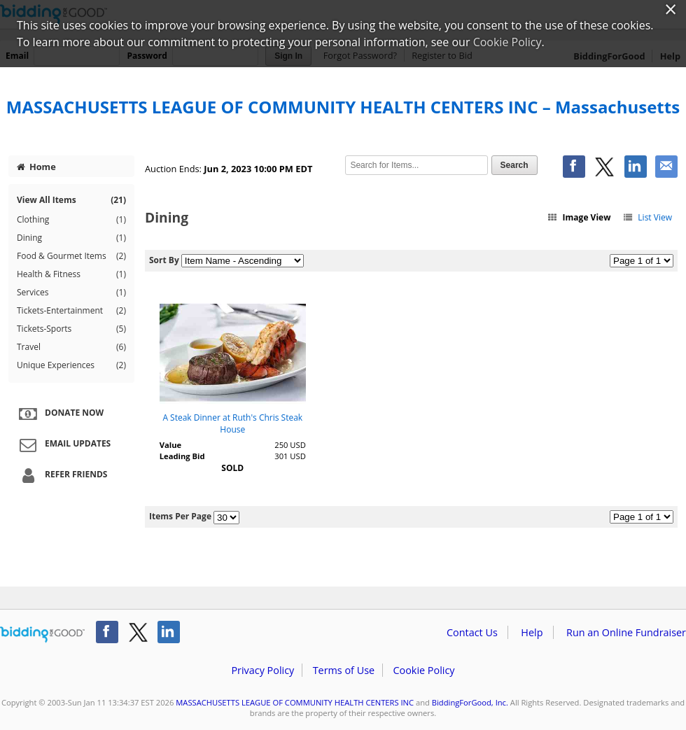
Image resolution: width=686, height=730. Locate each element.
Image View (579, 217)
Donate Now (59, 413)
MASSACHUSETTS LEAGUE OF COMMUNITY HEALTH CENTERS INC (295, 702)
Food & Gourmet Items (71, 256)
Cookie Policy (423, 670)
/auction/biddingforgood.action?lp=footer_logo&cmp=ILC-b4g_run (42, 634)
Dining (71, 238)
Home (36, 166)
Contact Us (472, 632)
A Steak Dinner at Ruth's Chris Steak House (232, 423)
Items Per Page (180, 516)
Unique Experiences (71, 365)
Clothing (71, 220)
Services (71, 293)
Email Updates (63, 444)
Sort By (164, 260)
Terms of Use (343, 670)
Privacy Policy (262, 670)
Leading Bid (182, 456)
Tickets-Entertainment (71, 311)
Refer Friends (61, 475)
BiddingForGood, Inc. (470, 702)
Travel (71, 347)
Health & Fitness (71, 274)
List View (647, 217)
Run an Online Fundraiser (626, 632)
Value (170, 445)
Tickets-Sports (71, 329)
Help (531, 632)
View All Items (71, 200)
